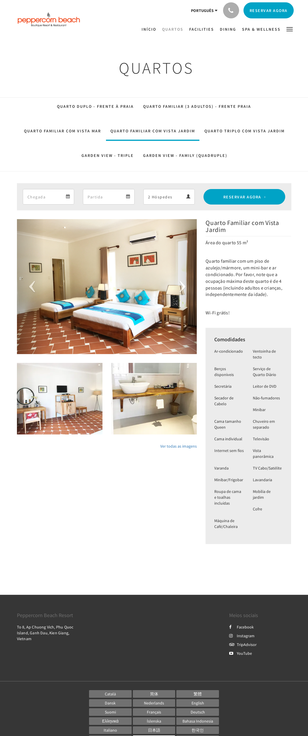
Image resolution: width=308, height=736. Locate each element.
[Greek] (110, 721)
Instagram (242, 635)
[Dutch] (154, 703)
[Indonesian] (197, 721)
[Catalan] (110, 694)
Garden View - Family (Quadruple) (185, 155)
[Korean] (197, 730)
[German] (197, 712)
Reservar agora (242, 197)
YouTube (240, 653)
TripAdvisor (243, 644)
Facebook (241, 627)
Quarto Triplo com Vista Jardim (244, 131)
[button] (289, 29)
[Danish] (110, 703)
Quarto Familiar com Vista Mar (62, 131)
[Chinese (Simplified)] (154, 694)
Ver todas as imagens (178, 446)
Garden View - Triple (107, 155)
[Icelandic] (154, 721)
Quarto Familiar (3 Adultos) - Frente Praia (197, 106)
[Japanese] (154, 730)
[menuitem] (150, 29)
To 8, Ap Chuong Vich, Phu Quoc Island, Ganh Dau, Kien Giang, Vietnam (45, 632)
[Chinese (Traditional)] (197, 694)
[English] (197, 703)
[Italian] (110, 730)
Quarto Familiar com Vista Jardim (152, 131)
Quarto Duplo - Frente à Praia (95, 106)
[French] (154, 712)
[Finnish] (110, 712)
